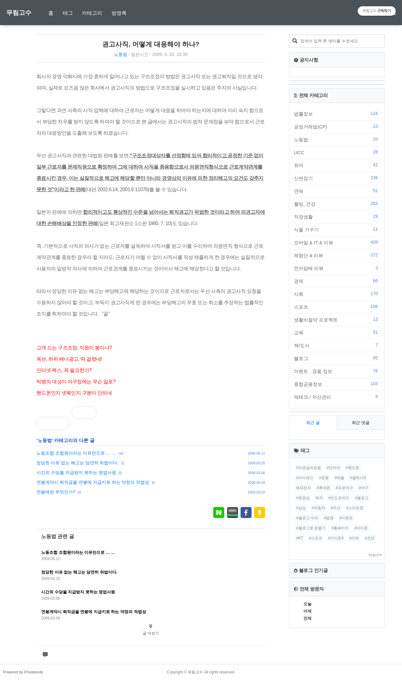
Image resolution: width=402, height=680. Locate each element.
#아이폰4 (336, 538)
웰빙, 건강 (337, 204)
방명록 (119, 13)
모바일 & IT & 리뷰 (337, 242)
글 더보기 (151, 633)
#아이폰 (361, 528)
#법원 (329, 518)
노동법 (120, 54)
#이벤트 (346, 518)
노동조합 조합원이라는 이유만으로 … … (76, 453)
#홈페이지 (340, 528)
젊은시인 (140, 54)
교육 (337, 332)
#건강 (370, 538)
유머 (337, 165)
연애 (337, 191)
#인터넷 (333, 468)
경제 (337, 281)
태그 (68, 13)
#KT (299, 538)
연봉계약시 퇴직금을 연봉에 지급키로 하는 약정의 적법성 (92, 482)
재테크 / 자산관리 (337, 397)
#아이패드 (304, 478)
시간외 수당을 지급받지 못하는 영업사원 (76, 472)
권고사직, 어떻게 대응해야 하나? (150, 44)
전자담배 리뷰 (337, 268)
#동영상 (303, 498)
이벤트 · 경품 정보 (337, 371)
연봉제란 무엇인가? (55, 491)
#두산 (335, 508)
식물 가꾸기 (337, 229)
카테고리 (92, 13)
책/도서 (337, 345)
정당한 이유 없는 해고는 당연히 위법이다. (77, 462)
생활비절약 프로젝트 (337, 319)
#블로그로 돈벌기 (311, 528)
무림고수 (18, 12)
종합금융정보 (337, 384)
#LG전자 (303, 488)
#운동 (324, 478)
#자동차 (318, 508)
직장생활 (337, 216)
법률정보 (337, 113)
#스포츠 (315, 538)
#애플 (339, 478)
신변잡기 (337, 178)
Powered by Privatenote (23, 672)
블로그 (337, 358)
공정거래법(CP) (337, 126)
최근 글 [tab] (313, 422)
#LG (319, 498)
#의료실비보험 (308, 468)
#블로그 (361, 498)
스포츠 (337, 307)
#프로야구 (344, 488)
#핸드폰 (352, 468)
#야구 (363, 488)
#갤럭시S (358, 478)
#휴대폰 (323, 488)
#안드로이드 (338, 498)
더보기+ (375, 555)
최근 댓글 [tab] (360, 422)
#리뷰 (354, 538)
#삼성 (301, 508)
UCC (337, 152)
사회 (337, 294)
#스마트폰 (354, 508)
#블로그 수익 (307, 518)
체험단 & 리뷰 (337, 255)
